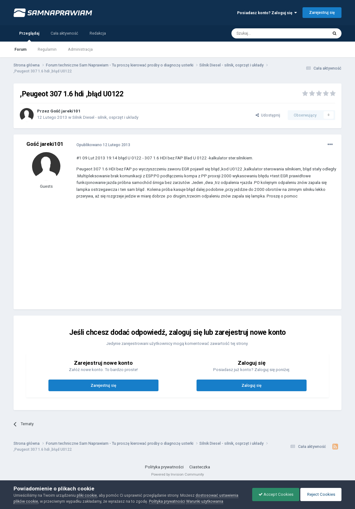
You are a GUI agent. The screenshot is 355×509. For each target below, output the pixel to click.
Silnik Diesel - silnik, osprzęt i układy (105, 117)
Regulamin (47, 49)
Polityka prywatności (164, 467)
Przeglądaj (29, 36)
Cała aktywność (64, 33)
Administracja (80, 49)
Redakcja (98, 33)
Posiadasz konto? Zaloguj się (267, 12)
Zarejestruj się (322, 12)
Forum (20, 49)
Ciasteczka (199, 467)
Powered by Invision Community (177, 474)
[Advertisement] (190, 259)
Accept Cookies (274, 494)
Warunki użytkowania (204, 501)
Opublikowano (103, 144)
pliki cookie (87, 495)
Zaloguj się (251, 385)
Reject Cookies (320, 494)
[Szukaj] (265, 33)
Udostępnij (268, 115)
